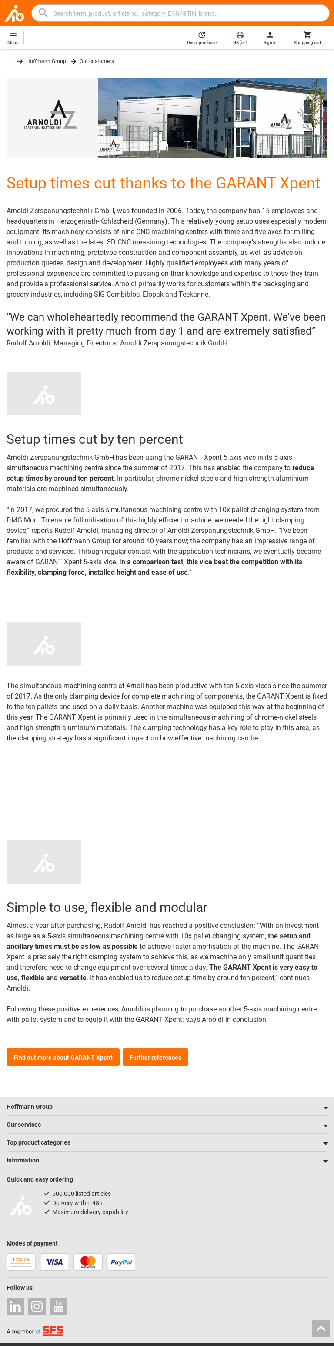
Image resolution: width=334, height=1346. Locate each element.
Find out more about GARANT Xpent (63, 1057)
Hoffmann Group (46, 61)
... (11, 61)
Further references (155, 1057)
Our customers (97, 61)
